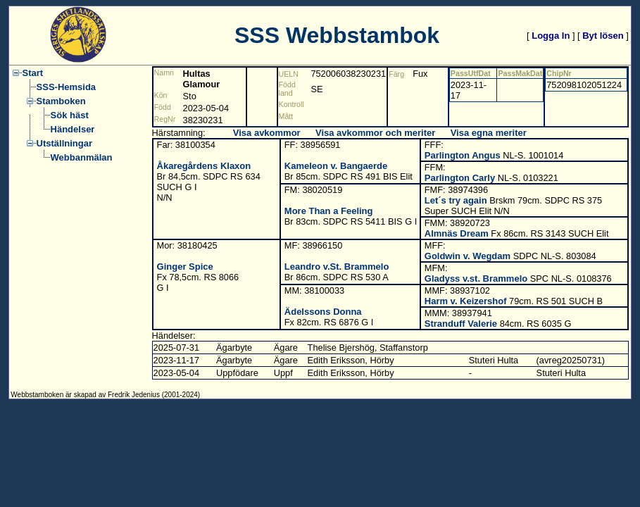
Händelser (73, 129)
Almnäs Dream (457, 233)
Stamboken (61, 101)
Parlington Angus (463, 155)
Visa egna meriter (489, 132)
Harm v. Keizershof (466, 301)
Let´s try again (456, 200)
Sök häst (70, 115)
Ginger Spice (185, 266)
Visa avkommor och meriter (375, 132)
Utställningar (64, 143)
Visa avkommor (267, 132)
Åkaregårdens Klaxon (204, 166)
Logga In (551, 35)
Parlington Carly (460, 178)
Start (33, 73)
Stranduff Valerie (461, 323)
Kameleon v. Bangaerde (335, 166)
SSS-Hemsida (66, 87)
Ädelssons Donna (323, 311)
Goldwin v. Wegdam (467, 256)
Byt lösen (603, 35)
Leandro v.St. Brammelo (336, 266)
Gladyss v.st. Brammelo (476, 278)
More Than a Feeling (328, 211)
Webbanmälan (82, 157)
